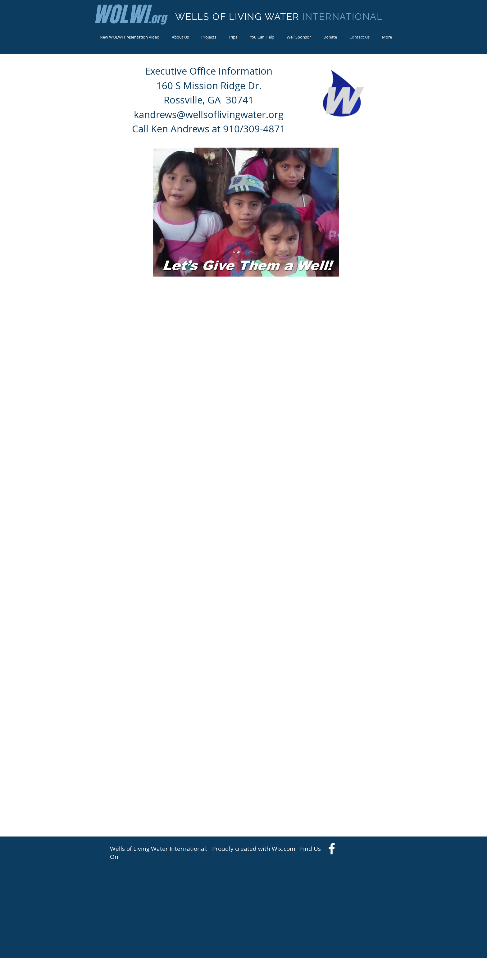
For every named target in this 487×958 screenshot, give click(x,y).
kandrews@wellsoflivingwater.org (209, 114)
